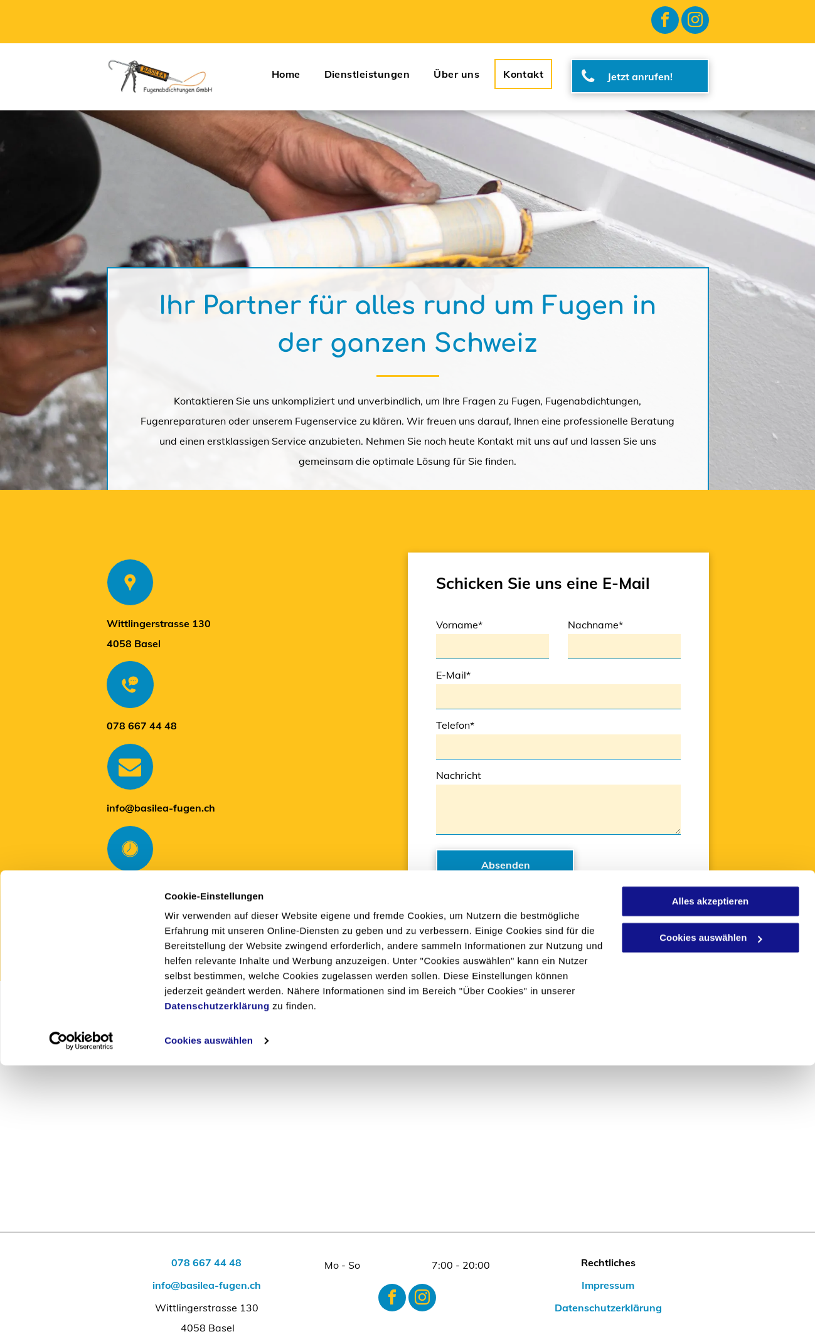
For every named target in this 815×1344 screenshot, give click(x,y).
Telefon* (455, 725)
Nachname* (595, 624)
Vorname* (459, 624)
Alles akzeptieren (710, 1180)
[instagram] (695, 21)
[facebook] (665, 21)
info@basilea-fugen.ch (161, 808)
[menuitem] (286, 74)
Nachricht (458, 775)
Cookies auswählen (208, 1319)
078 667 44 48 (142, 725)
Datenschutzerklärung (217, 1284)
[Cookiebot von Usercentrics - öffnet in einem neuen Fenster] (81, 1319)
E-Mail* (453, 675)
